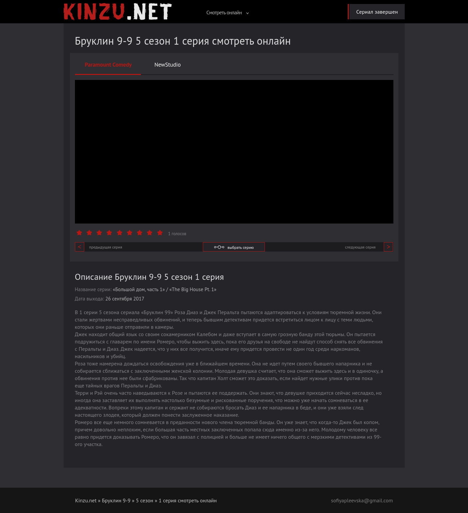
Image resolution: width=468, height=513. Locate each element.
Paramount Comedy (108, 64)
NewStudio (167, 64)
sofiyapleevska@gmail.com (362, 500)
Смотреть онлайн (227, 12)
